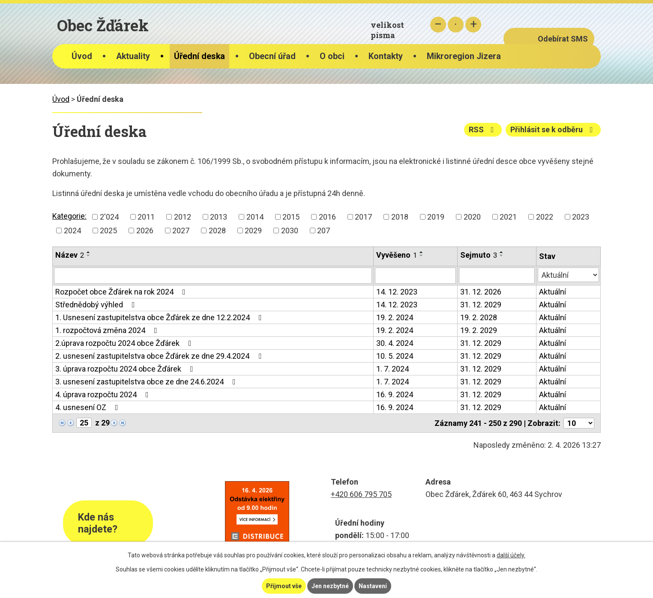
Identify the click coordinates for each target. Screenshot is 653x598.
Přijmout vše (284, 586)
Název (69, 254)
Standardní (456, 25)
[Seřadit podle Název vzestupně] (88, 252)
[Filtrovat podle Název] (213, 276)
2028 (217, 230)
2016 (327, 216)
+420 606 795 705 (361, 494)
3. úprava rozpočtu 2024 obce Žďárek (126, 368)
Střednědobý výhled (96, 304)
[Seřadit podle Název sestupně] (88, 255)
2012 (182, 216)
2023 (580, 216)
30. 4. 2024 (394, 343)
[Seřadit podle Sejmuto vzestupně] (501, 252)
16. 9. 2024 (394, 394)
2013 (218, 216)
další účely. (511, 555)
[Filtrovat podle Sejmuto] (496, 276)
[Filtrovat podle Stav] (568, 275)
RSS (483, 129)
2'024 (109, 216)
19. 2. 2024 (394, 317)
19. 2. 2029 (478, 330)
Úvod (82, 56)
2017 (363, 216)
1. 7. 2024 (392, 368)
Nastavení (373, 586)
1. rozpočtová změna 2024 (108, 330)
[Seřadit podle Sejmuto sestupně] (501, 255)
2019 (435, 216)
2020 (472, 216)
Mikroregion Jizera (464, 56)
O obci (332, 56)
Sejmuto (478, 254)
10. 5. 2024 (394, 355)
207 (323, 230)
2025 (108, 230)
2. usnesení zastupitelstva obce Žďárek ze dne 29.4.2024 (160, 355)
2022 (544, 216)
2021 (508, 216)
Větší (473, 25)
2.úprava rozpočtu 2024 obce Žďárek (125, 343)
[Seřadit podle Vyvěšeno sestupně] (421, 255)
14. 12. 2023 (396, 291)
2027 (180, 230)
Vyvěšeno (396, 254)
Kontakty (385, 56)
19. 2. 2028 (478, 317)
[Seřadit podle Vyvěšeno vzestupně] (421, 252)
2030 (289, 230)
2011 (146, 216)
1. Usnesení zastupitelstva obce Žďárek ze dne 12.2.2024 (160, 317)
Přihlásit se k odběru (553, 129)
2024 (72, 230)
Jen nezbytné (330, 586)
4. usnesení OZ (88, 407)
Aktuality (133, 56)
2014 (255, 216)
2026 (144, 230)
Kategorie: (69, 215)
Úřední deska (199, 56)
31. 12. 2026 (480, 291)
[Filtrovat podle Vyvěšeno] (415, 276)
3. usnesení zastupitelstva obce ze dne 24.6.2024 (147, 381)
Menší (438, 25)
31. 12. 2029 (480, 304)
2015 (291, 216)
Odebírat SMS (563, 38)
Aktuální (552, 291)
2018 (399, 216)
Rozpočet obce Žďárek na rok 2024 (122, 291)
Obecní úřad (272, 56)
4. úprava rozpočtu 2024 (103, 394)
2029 (253, 230)
